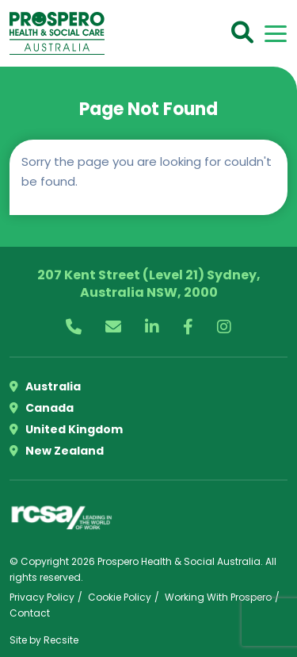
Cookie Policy (119, 597)
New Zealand (57, 451)
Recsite (61, 640)
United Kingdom (66, 429)
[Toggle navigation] (275, 34)
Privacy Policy (42, 597)
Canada (42, 408)
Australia (45, 386)
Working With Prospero (218, 597)
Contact (30, 613)
